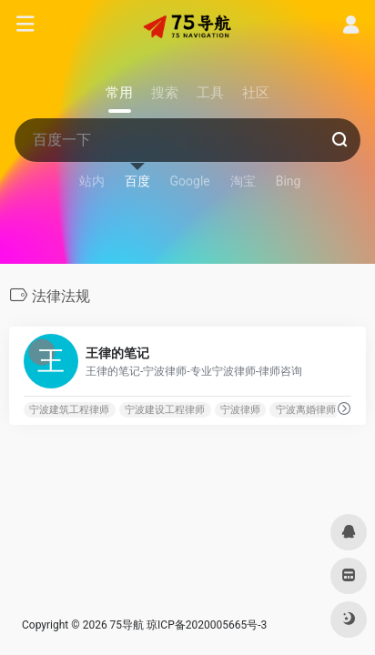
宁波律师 (240, 410)
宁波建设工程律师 (165, 410)
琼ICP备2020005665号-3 (207, 625)
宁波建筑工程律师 (69, 410)
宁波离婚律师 (306, 410)
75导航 (127, 625)
